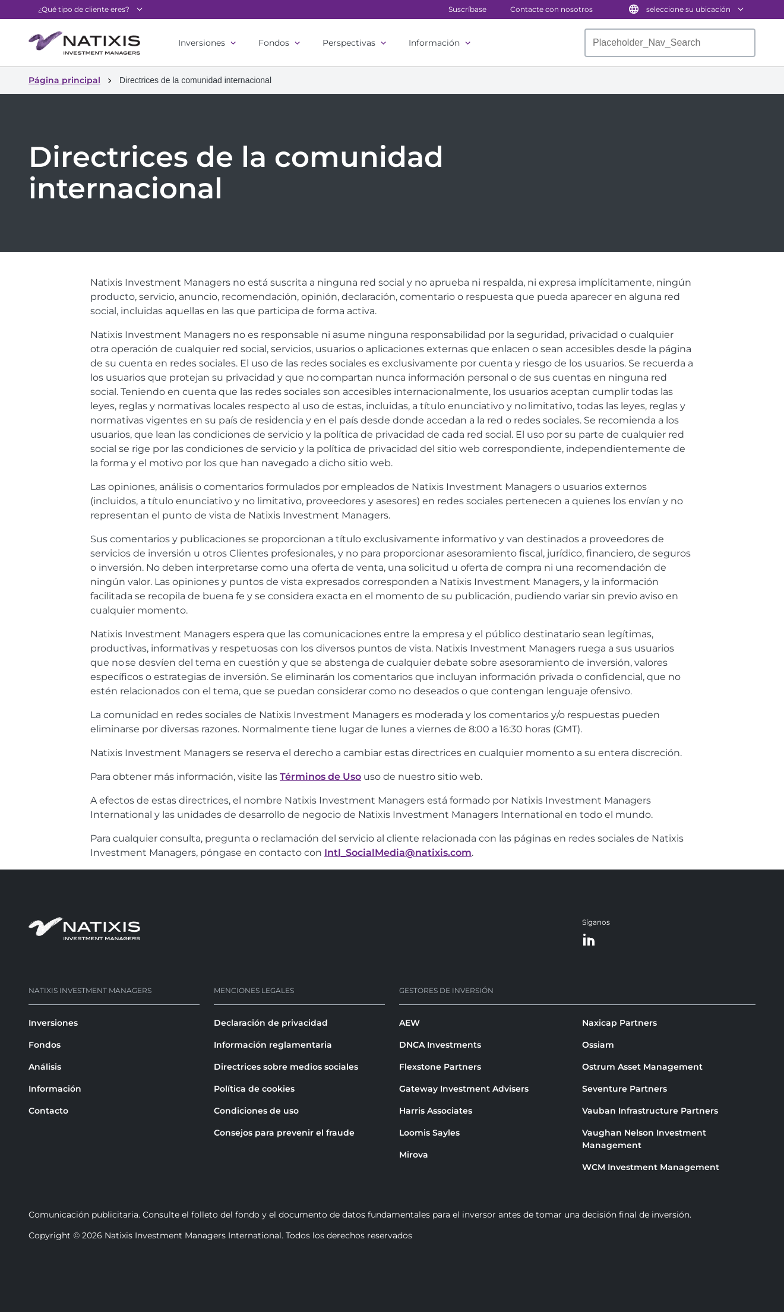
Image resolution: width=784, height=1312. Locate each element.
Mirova (413, 1154)
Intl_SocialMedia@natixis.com (398, 852)
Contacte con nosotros (551, 9)
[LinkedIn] (589, 940)
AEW (409, 1022)
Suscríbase (467, 9)
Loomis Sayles (429, 1132)
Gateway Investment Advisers (464, 1088)
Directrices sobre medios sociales (286, 1066)
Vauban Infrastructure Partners (650, 1110)
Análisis (45, 1066)
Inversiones (201, 42)
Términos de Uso (320, 776)
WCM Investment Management (650, 1167)
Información (434, 42)
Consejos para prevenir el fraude (284, 1132)
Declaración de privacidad (271, 1022)
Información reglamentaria (273, 1044)
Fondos (273, 42)
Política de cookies (254, 1088)
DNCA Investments (440, 1044)
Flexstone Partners (440, 1066)
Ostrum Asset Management (642, 1066)
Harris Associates (435, 1110)
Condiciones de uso (256, 1110)
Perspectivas (349, 42)
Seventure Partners (624, 1088)
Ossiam (598, 1044)
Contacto (48, 1110)
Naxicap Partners (619, 1022)
